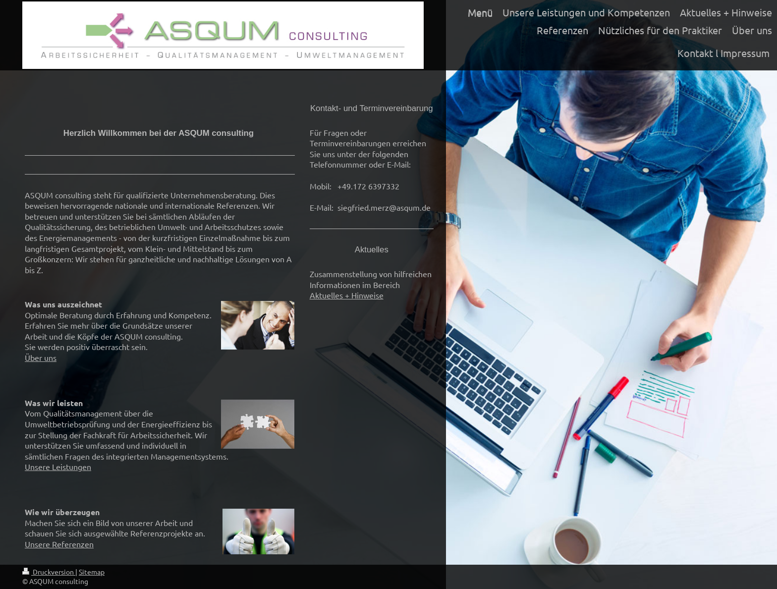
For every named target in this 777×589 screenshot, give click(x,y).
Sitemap (92, 571)
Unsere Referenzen (59, 544)
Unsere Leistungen (58, 466)
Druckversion (48, 571)
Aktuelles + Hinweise (347, 295)
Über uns (40, 357)
